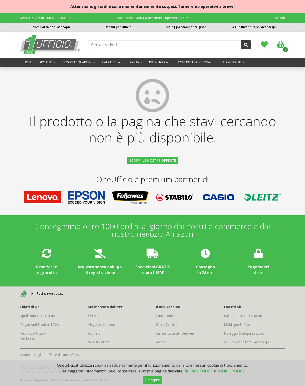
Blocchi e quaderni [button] (77, 62)
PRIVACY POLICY (198, 371)
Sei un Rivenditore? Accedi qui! (254, 27)
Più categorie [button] (231, 62)
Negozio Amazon (101, 324)
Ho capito (152, 380)
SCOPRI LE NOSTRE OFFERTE (152, 160)
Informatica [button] (159, 62)
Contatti (94, 333)
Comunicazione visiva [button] (195, 62)
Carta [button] (135, 62)
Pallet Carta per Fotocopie (50, 27)
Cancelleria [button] (111, 62)
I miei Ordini (165, 315)
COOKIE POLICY (231, 371)
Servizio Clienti (99, 342)
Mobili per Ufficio (119, 27)
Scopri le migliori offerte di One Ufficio (49, 354)
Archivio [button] (46, 62)
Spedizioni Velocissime (37, 315)
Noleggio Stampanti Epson (186, 27)
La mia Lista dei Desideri (175, 333)
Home (28, 62)
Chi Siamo (96, 315)
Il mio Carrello (167, 324)
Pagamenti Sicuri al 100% (39, 324)
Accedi (280, 17)
